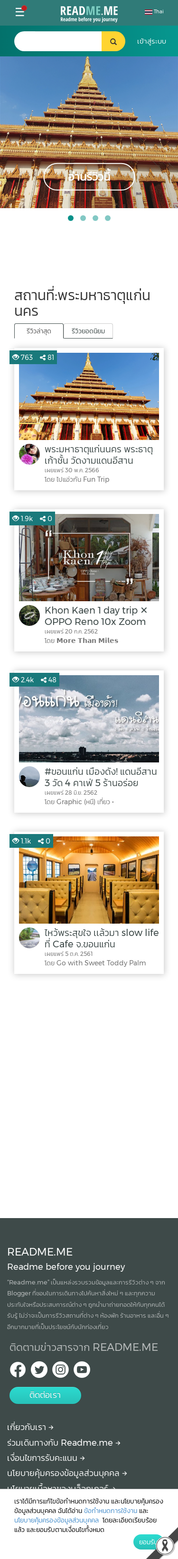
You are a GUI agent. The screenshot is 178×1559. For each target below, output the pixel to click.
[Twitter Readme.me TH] (39, 1372)
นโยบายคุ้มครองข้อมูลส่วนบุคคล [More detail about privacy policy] (67, 1473)
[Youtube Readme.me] (82, 1372)
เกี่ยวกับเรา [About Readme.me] (30, 1427)
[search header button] (113, 41)
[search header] (68, 41)
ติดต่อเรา (45, 1395)
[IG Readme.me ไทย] (60, 1372)
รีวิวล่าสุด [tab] (39, 331)
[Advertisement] (89, 1094)
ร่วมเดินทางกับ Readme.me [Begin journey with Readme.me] (64, 1443)
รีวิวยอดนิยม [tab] (88, 331)
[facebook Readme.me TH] (17, 1372)
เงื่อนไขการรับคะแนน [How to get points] (46, 1458)
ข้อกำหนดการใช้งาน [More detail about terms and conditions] (110, 1510)
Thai (154, 12)
